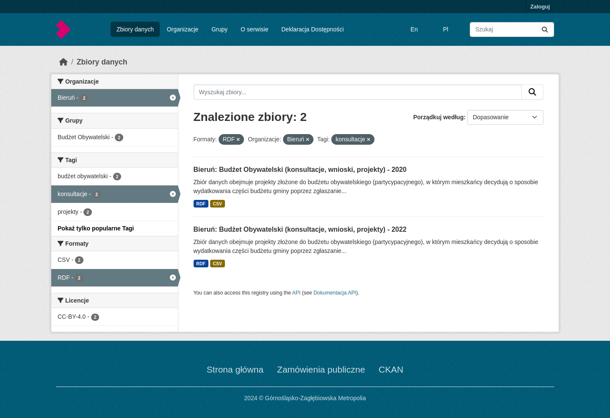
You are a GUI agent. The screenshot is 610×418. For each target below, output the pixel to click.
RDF (200, 203)
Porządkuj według (438, 117)
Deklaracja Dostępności (312, 29)
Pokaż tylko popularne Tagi (96, 228)
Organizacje (183, 29)
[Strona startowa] (63, 62)
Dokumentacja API (334, 293)
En (414, 29)
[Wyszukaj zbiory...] (512, 29)
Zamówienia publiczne (321, 369)
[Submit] (544, 29)
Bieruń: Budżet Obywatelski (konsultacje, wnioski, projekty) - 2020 (300, 169)
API (296, 293)
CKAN (391, 369)
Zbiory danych (135, 29)
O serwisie (254, 29)
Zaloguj (540, 6)
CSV (217, 203)
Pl (445, 29)
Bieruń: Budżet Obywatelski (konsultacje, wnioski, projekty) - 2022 (300, 229)
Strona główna (235, 369)
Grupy (219, 29)
